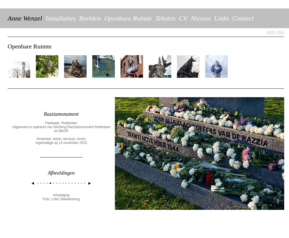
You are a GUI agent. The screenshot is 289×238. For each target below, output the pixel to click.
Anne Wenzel (25, 18)
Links (221, 18)
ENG (280, 32)
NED (270, 32)
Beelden (90, 18)
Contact (243, 18)
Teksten (165, 18)
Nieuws (201, 18)
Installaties (60, 18)
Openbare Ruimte (128, 18)
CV (183, 18)
